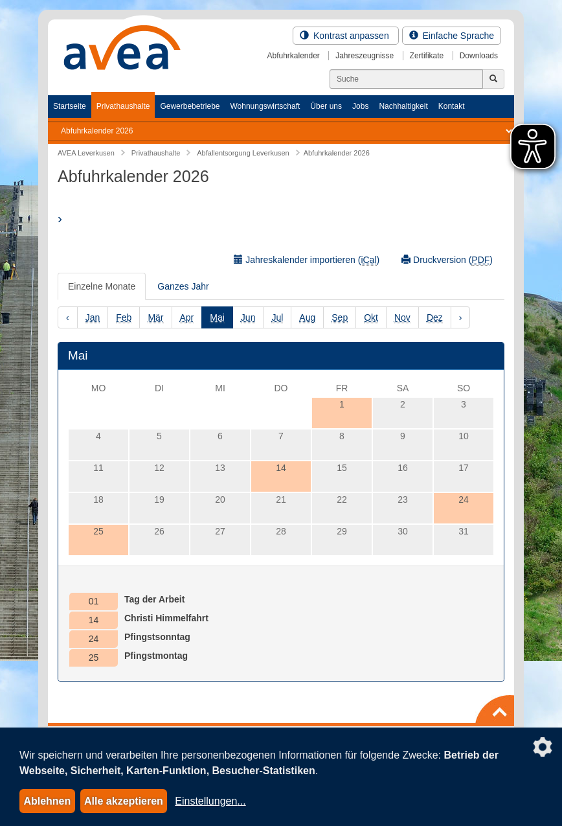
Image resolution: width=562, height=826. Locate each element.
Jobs (360, 106)
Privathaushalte (123, 106)
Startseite (69, 106)
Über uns (326, 106)
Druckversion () (447, 260)
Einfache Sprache (451, 35)
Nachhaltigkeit (403, 106)
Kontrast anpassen (346, 35)
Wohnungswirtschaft (265, 106)
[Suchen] (406, 79)
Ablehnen (47, 801)
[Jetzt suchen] (493, 79)
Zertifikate (427, 55)
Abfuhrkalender (293, 55)
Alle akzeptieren (123, 801)
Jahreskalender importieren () (306, 260)
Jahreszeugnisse (364, 55)
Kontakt (451, 106)
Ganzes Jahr (182, 286)
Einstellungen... (210, 801)
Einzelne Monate (101, 286)
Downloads (479, 55)
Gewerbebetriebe (189, 106)
